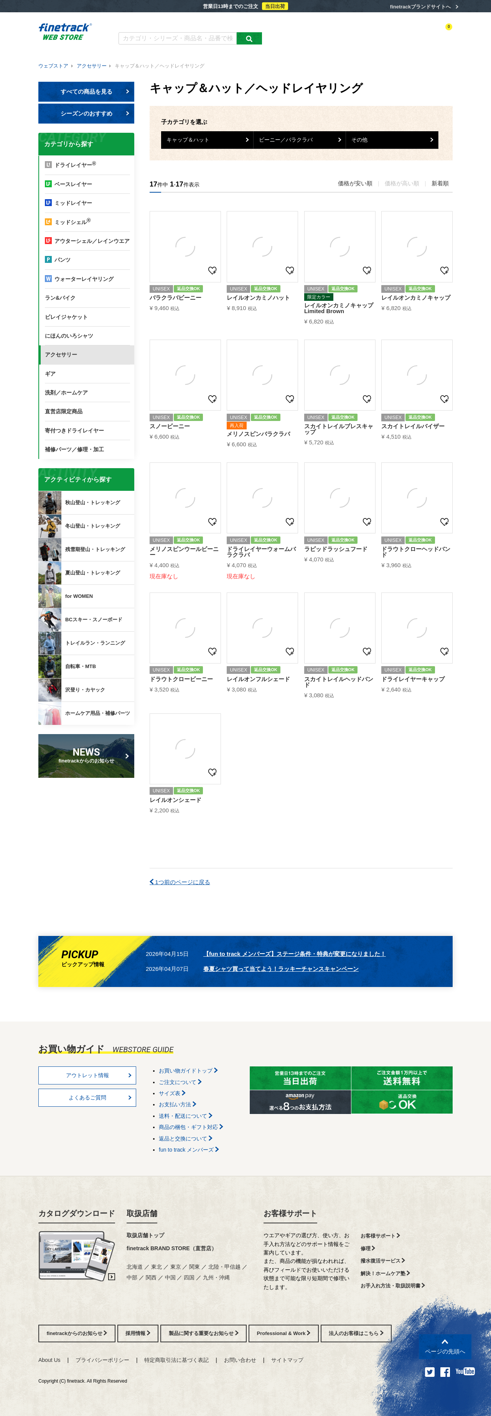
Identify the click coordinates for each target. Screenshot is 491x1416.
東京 (175, 1267)
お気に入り (406, 33)
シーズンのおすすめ (95, 113)
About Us (49, 1360)
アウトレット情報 (99, 1075)
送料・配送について (186, 1116)
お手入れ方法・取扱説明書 (393, 1286)
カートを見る (439, 33)
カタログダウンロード (144, 22)
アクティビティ (346, 33)
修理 (368, 1248)
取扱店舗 (142, 1213)
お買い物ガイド (238, 22)
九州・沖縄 (216, 1277)
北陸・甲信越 (224, 1267)
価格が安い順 (355, 183)
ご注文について (180, 1082)
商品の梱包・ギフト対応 (191, 1127)
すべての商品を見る (95, 91)
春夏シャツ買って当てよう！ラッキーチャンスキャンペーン (281, 968)
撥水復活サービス (383, 1261)
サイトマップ (287, 1360)
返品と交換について (186, 1138)
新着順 (440, 183)
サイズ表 (172, 1093)
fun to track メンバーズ (189, 1150)
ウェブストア (53, 66)
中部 (132, 1277)
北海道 (135, 1267)
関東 (194, 1267)
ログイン (378, 33)
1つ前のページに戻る (180, 882)
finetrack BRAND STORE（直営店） (172, 1248)
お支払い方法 (177, 1104)
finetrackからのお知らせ (87, 755)
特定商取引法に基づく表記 (176, 1360)
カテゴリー (310, 33)
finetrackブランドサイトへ (420, 7)
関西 (151, 1277)
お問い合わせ (240, 1360)
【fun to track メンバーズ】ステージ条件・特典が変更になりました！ (294, 954)
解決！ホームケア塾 (385, 1273)
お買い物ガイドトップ (188, 1071)
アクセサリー (92, 66)
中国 (170, 1277)
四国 (189, 1277)
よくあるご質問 (194, 22)
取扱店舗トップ (145, 1235)
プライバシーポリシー (102, 1360)
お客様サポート (290, 1213)
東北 (156, 1267)
